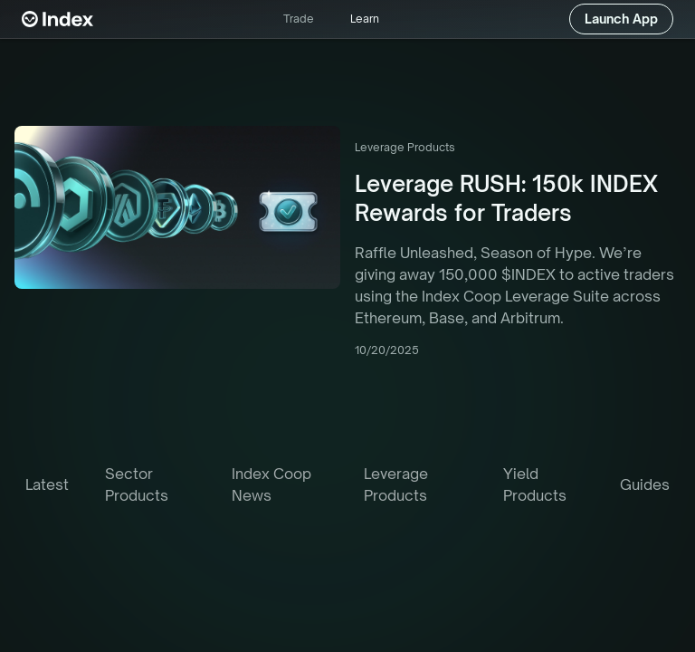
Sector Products (136, 484)
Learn (364, 18)
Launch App (621, 18)
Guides (645, 484)
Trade (298, 18)
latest (47, 484)
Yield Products (534, 484)
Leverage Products (396, 484)
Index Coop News (271, 484)
